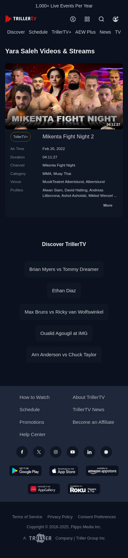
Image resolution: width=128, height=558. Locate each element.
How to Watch (34, 397)
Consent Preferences (97, 517)
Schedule (38, 32)
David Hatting (76, 190)
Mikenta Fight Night (58, 165)
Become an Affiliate (93, 422)
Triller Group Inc (90, 538)
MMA (46, 173)
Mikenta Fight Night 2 (68, 137)
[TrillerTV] (20, 19)
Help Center (32, 434)
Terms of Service (27, 517)
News (105, 32)
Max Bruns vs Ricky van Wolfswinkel (64, 312)
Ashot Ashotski (74, 195)
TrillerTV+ (62, 32)
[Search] (101, 19)
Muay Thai (62, 173)
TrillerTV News (88, 409)
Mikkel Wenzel (100, 195)
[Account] (116, 19)
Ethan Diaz (64, 290)
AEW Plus (85, 32)
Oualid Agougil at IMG (64, 333)
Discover (16, 32)
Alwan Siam (52, 190)
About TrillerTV (89, 397)
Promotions (31, 422)
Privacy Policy (60, 517)
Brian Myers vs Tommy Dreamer (64, 269)
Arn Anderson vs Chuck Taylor (64, 354)
